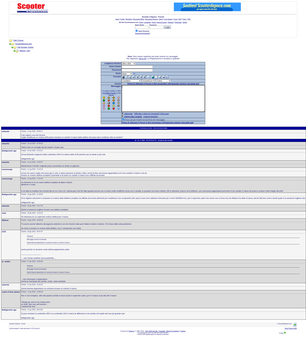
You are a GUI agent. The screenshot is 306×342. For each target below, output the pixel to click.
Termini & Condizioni (172, 336)
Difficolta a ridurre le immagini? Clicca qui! (146, 119)
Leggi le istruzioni (145, 122)
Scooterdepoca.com (23, 44)
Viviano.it (131, 336)
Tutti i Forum (18, 40)
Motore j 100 (25, 51)
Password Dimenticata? (142, 33)
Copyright (162, 336)
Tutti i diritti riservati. (151, 336)
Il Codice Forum (104, 93)
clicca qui (142, 58)
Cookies (182, 336)
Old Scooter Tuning (25, 47)
